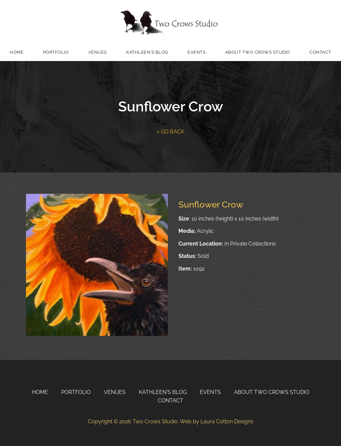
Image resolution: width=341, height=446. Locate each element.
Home (16, 52)
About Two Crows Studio (257, 52)
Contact (320, 52)
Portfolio (56, 52)
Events (196, 52)
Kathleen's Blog (147, 52)
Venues (97, 52)
